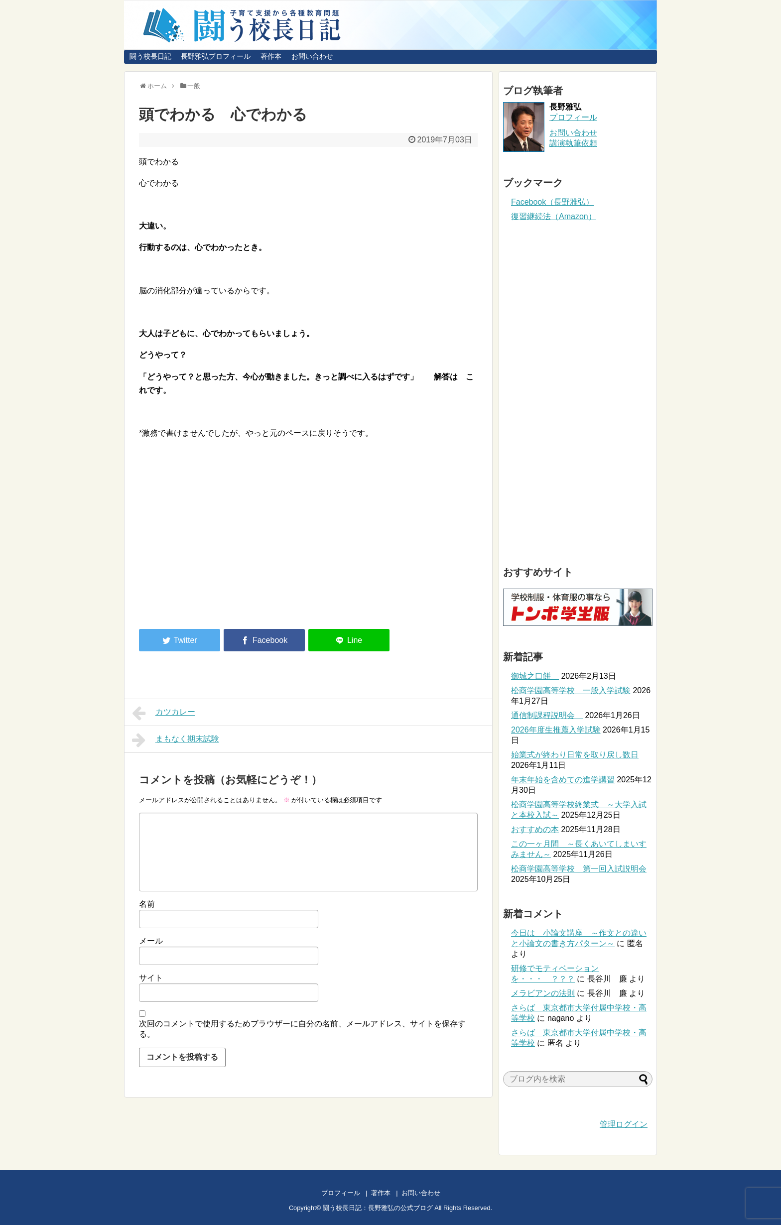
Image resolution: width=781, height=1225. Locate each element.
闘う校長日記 (150, 56)
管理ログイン (624, 1124)
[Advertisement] (222, 539)
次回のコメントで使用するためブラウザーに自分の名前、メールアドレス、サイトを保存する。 (302, 1028)
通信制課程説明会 (547, 715)
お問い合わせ (312, 56)
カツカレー (163, 713)
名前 (147, 904)
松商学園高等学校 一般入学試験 (571, 690)
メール (151, 941)
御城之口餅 (535, 676)
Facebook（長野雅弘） (552, 202)
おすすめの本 (535, 829)
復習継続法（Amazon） (553, 216)
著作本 (270, 56)
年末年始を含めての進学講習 (563, 779)
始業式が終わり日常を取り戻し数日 (575, 754)
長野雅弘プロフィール (216, 56)
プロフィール (573, 117)
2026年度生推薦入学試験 (556, 730)
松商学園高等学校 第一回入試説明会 (579, 868)
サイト (151, 978)
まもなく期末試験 (175, 740)
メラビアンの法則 (543, 993)
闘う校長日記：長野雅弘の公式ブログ (378, 1208)
